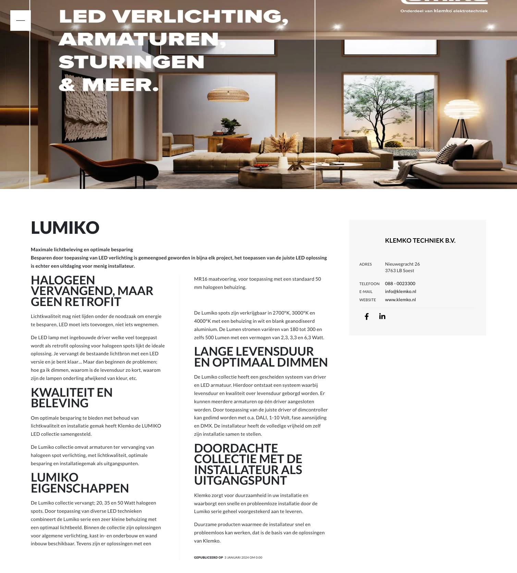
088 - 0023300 (400, 283)
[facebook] (366, 316)
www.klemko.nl (400, 299)
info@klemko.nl (400, 291)
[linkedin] (382, 316)
